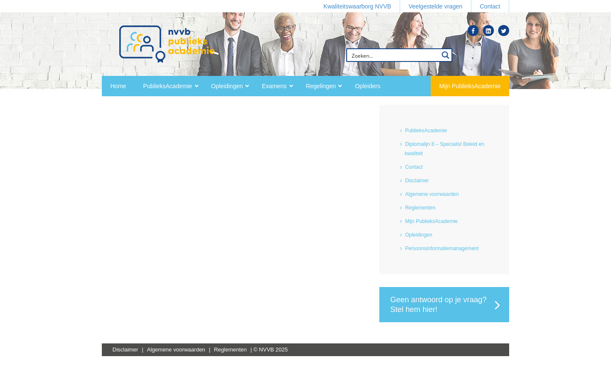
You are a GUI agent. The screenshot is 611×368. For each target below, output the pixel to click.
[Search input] (394, 55)
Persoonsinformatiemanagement (442, 248)
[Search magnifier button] (445, 55)
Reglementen (420, 208)
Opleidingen (418, 235)
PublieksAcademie (426, 131)
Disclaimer (417, 181)
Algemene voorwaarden (432, 194)
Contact (414, 167)
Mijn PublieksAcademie (431, 221)
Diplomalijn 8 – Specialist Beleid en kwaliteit (445, 148)
